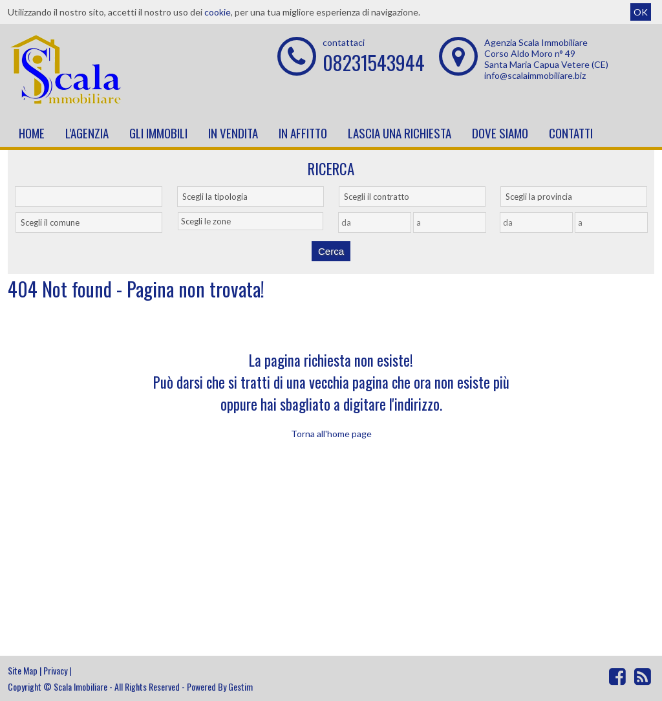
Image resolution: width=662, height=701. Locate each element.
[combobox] (250, 196)
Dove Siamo (500, 133)
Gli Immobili (158, 133)
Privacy (55, 670)
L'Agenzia (87, 133)
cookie (217, 11)
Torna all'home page (331, 433)
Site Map (22, 670)
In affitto (303, 133)
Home (32, 133)
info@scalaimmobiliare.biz (535, 75)
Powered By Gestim (220, 686)
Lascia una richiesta (399, 133)
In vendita (233, 133)
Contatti (571, 133)
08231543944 (374, 62)
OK (641, 11)
